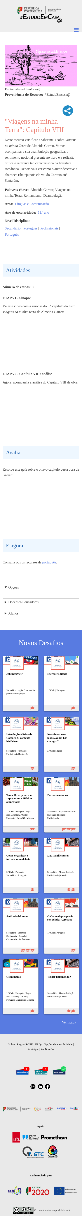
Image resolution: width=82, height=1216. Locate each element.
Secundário (13, 228)
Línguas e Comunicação (32, 204)
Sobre (11, 1044)
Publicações (47, 1049)
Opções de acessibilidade (58, 1044)
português (49, 562)
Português (30, 228)
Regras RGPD (25, 1044)
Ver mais (68, 1022)
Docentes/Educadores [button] (23, 602)
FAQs (38, 1044)
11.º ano (43, 212)
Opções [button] (13, 587)
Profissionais (49, 228)
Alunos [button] (13, 613)
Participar (33, 1049)
